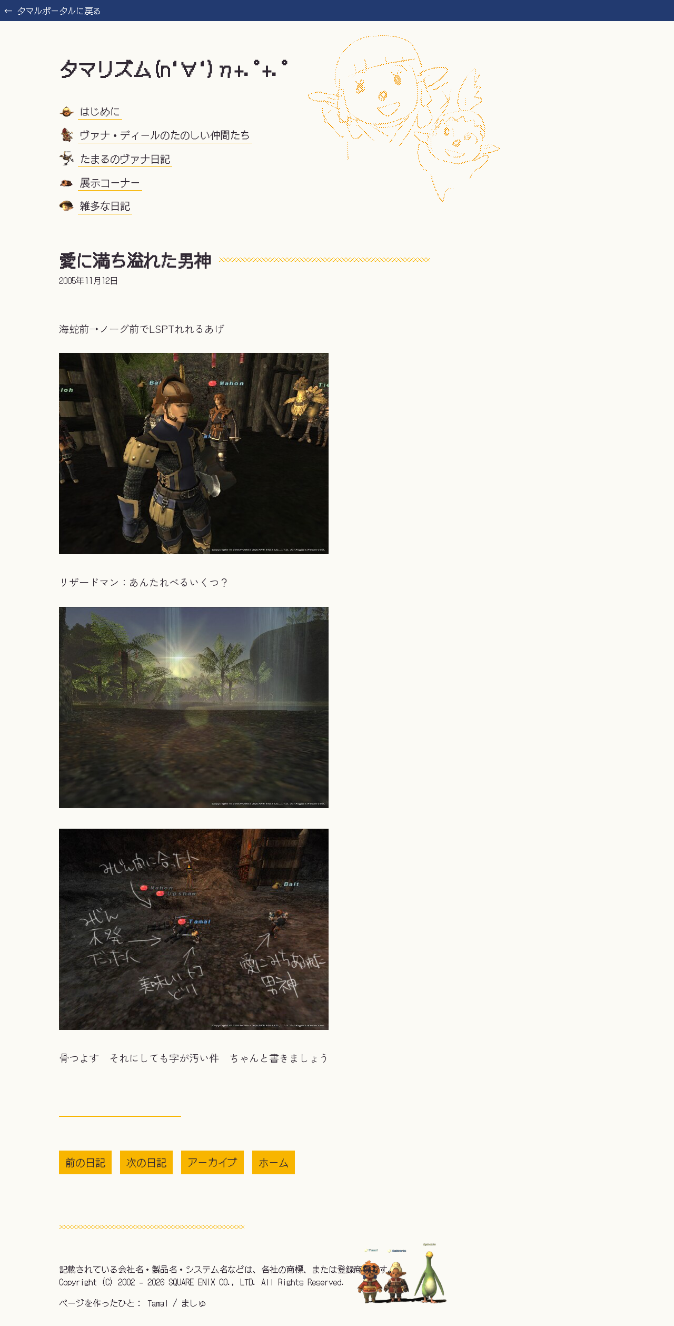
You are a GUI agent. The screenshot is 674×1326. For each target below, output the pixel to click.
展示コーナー (110, 181)
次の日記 (146, 1162)
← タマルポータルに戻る (52, 10)
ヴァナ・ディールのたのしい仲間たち (165, 134)
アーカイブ (212, 1162)
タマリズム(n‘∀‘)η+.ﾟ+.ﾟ (174, 68)
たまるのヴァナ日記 (125, 158)
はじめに (100, 111)
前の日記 (85, 1162)
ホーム (274, 1162)
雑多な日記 (105, 205)
